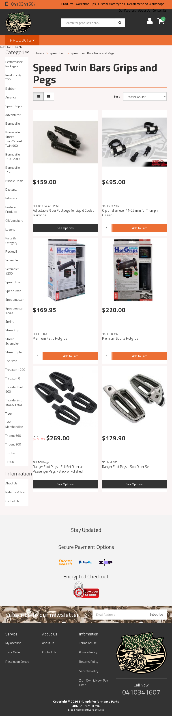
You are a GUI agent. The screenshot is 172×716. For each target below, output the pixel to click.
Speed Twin (13, 290)
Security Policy (88, 671)
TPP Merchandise (14, 424)
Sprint (9, 321)
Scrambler (12, 260)
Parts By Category (11, 240)
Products (67, 3)
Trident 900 (13, 444)
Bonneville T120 (12, 169)
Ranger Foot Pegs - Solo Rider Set (126, 466)
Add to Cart (139, 228)
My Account (13, 642)
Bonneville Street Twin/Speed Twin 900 (13, 139)
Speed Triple (13, 106)
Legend (10, 229)
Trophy (10, 453)
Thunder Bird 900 (14, 389)
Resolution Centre (17, 661)
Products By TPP (13, 77)
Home (40, 53)
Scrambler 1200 (12, 271)
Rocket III (11, 251)
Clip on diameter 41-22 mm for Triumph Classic (130, 213)
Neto (101, 710)
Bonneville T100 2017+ (13, 156)
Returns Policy (15, 492)
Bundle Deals (14, 180)
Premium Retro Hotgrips (50, 338)
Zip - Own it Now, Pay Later (93, 682)
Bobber (10, 88)
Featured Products (11, 209)
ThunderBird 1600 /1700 (13, 402)
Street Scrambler (12, 341)
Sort (117, 96)
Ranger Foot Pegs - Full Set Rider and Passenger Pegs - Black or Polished (59, 469)
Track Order (13, 652)
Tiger (8, 413)
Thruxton (11, 360)
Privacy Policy (88, 652)
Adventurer (13, 114)
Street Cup (12, 330)
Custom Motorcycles (111, 3)
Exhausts (11, 198)
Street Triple (13, 352)
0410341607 (23, 3)
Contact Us (12, 501)
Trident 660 (13, 435)
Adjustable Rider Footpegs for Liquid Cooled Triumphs (63, 213)
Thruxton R (12, 378)
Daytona (11, 189)
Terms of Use (88, 642)
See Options (65, 228)
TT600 (9, 461)
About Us (11, 483)
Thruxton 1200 (15, 369)
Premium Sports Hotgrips (120, 338)
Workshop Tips (85, 3)
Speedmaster (14, 299)
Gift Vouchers (14, 220)
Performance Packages (14, 63)
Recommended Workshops (145, 3)
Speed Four (13, 282)
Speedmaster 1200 (14, 310)
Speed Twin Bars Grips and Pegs (92, 53)
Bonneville (12, 123)
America (10, 97)
